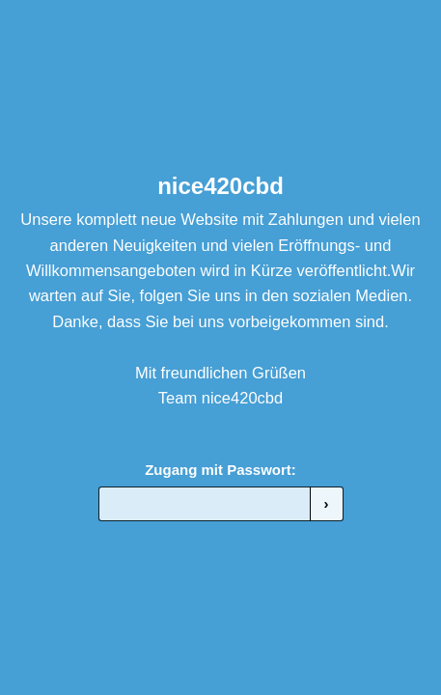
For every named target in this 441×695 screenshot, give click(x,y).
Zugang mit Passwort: (220, 469)
